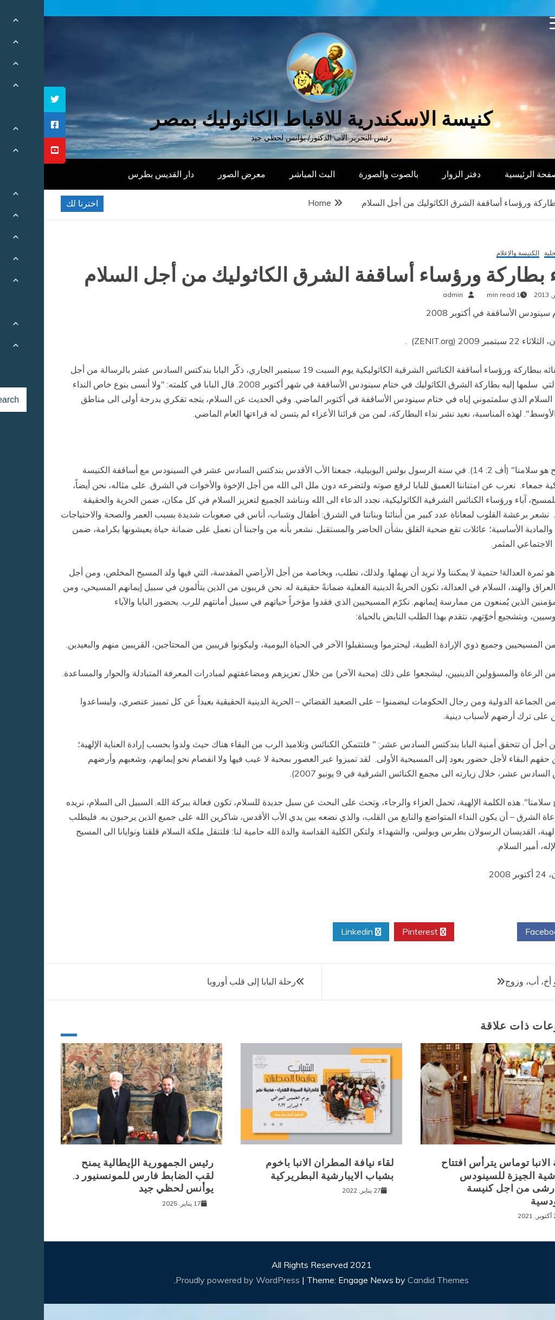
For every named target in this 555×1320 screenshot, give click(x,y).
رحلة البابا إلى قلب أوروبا (207, 981)
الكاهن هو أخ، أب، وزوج (502, 981)
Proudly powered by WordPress (195, 1279)
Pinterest (380, 932)
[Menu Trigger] (512, 23)
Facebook (504, 932)
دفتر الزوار (417, 174)
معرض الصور (198, 174)
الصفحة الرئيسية (490, 174)
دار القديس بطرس (117, 174)
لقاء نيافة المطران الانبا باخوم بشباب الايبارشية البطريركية (286, 1169)
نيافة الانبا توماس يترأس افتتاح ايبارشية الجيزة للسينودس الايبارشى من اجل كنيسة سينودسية (463, 1181)
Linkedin (317, 932)
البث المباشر (268, 174)
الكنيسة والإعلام (474, 253)
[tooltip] (11, 99)
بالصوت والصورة (345, 174)
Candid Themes (394, 1279)
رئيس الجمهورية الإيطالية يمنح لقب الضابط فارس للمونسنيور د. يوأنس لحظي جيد (99, 1175)
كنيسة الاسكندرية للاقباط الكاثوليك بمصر (278, 118)
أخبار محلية (515, 253)
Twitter (441, 932)
